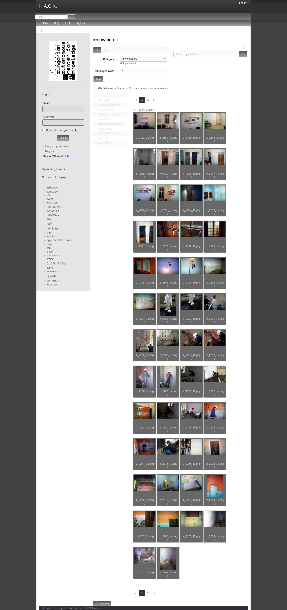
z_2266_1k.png (168, 536)
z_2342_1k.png (215, 137)
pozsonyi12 (103, 128)
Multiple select (128, 63)
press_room (53, 255)
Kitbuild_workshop (107, 114)
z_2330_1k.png (168, 246)
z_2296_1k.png (215, 282)
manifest (51, 236)
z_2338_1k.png (192, 173)
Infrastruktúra (104, 109)
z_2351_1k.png (145, 137)
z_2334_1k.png (192, 210)
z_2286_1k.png (145, 391)
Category (108, 59)
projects (101, 138)
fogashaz (51, 202)
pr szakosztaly (104, 133)
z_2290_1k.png (145, 355)
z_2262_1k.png (168, 572)
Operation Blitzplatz (128, 88)
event (49, 198)
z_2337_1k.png (215, 173)
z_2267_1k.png (145, 536)
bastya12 (102, 100)
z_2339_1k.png (168, 173)
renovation (104, 39)
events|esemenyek (107, 104)
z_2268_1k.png (215, 500)
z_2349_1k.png (192, 137)
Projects (80, 23)
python (50, 267)
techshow (51, 284)
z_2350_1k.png (168, 137)
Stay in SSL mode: (53, 156)
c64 (48, 195)
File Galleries (105, 88)
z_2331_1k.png (145, 246)
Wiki (47, 608)
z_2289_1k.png (168, 355)
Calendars (92, 608)
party (49, 244)
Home (45, 23)
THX (67, 23)
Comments (102, 603)
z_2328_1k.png (215, 246)
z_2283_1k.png (192, 391)
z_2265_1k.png (192, 536)
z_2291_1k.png (215, 318)
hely (48, 218)
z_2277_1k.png (145, 463)
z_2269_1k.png (192, 500)
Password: (48, 116)
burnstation (52, 191)
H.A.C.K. (48, 6)
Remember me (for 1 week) (59, 130)
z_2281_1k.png (145, 427)
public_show (56, 263)
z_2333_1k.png (215, 210)
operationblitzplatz (58, 240)
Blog (56, 23)
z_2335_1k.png (168, 210)
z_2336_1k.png (145, 210)
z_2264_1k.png (215, 536)
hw (49, 223)
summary (52, 280)
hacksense (52, 210)
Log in (243, 2)
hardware (52, 214)
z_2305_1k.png (168, 282)
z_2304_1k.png (192, 282)
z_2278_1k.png (215, 427)
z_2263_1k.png (145, 572)
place (49, 251)
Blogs (58, 608)
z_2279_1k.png (192, 427)
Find (98, 79)
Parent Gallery (143, 109)
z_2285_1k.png (168, 391)
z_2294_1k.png (145, 318)
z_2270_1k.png (168, 500)
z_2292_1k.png (192, 318)
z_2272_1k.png (145, 500)
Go (243, 54)
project (50, 259)
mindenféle (103, 119)
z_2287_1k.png (215, 355)
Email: (46, 103)
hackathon (53, 206)
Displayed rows (104, 71)
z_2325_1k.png (145, 282)
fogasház (148, 88)
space (51, 276)
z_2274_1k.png (215, 463)
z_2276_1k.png (168, 463)
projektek (102, 142)
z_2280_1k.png (168, 427)
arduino (51, 187)
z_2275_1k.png (192, 463)
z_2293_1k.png (168, 318)
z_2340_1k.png (145, 173)
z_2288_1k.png (192, 355)
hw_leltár (52, 228)
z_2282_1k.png (215, 391)
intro (48, 232)
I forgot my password (57, 146)
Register (50, 151)
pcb (48, 248)
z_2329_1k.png (192, 246)
